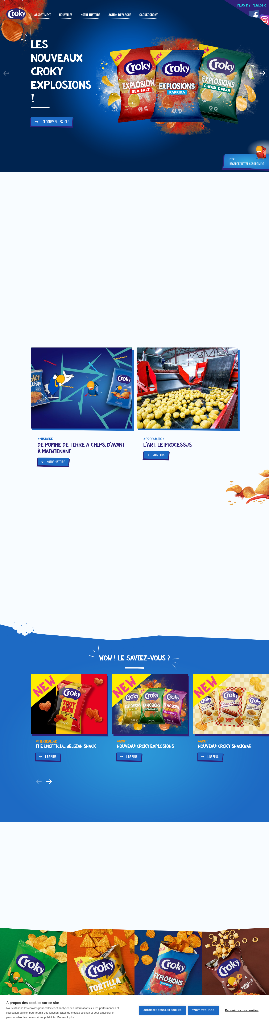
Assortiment (42, 14)
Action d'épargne (119, 14)
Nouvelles (65, 14)
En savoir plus (66, 1017)
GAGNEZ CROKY (148, 14)
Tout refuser (203, 1010)
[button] (6, 73)
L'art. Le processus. (167, 444)
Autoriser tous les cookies (162, 1010)
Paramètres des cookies (241, 1010)
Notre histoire (90, 14)
